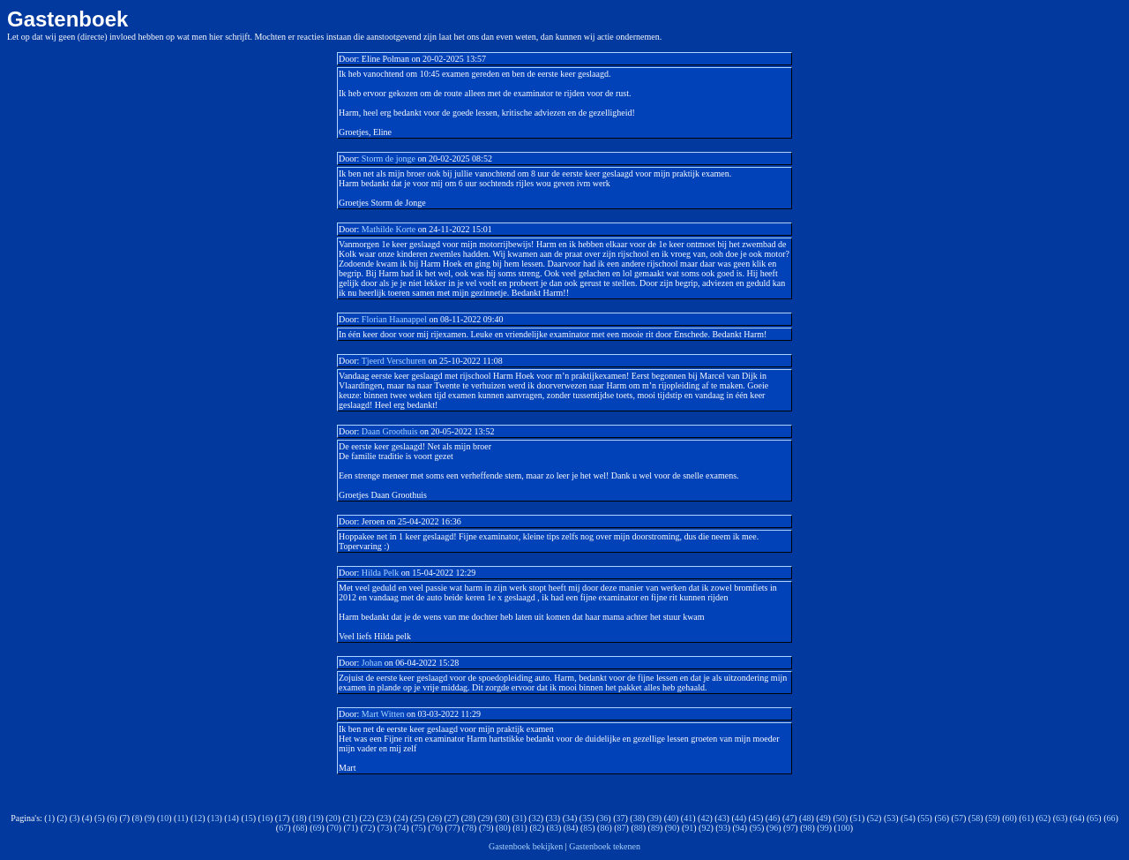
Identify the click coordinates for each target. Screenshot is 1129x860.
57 (958, 818)
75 (419, 828)
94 (740, 828)
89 (655, 828)
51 (857, 818)
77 (452, 828)
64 (1077, 818)
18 (299, 818)
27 (451, 818)
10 (164, 818)
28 (468, 818)
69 (317, 828)
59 (992, 818)
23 (383, 818)
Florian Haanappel (394, 319)
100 (843, 828)
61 (1026, 818)
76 (435, 828)
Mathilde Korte (388, 229)
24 (400, 818)
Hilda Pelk (381, 572)
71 (351, 828)
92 (705, 828)
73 (384, 828)
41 (688, 818)
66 (1111, 818)
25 (417, 818)
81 (520, 828)
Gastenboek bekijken (526, 846)
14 (232, 818)
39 (654, 818)
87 (621, 828)
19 (315, 818)
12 (197, 818)
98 (807, 828)
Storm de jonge (390, 158)
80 (502, 828)
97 (790, 828)
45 (755, 818)
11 (180, 818)
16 (265, 818)
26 (434, 818)
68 (299, 828)
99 (824, 828)
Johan (372, 663)
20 (333, 818)
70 (334, 828)
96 (773, 828)
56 (942, 818)
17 (282, 818)
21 (350, 818)
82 (537, 828)
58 (975, 818)
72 (367, 828)
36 (603, 818)
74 (401, 828)
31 (518, 818)
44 (739, 818)
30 (501, 818)
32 (536, 818)
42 (704, 818)
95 (756, 828)
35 (586, 818)
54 (907, 818)
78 (469, 828)
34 (569, 818)
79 (486, 828)
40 (671, 818)
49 (823, 818)
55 (925, 818)
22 (367, 818)
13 (214, 818)
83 (554, 828)
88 (638, 828)
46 (772, 818)
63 (1060, 818)
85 (587, 828)
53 (890, 818)
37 (621, 818)
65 (1093, 818)
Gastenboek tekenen (604, 846)
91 (688, 828)
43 (722, 818)
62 (1043, 818)
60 (1009, 818)
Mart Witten (383, 714)
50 (840, 818)
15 (248, 818)
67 (283, 828)
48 (806, 818)
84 (570, 828)
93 (723, 828)
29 (485, 818)
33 (553, 818)
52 (874, 818)
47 (789, 818)
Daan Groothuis (390, 431)
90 (672, 828)
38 (637, 818)
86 (604, 828)
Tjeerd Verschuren (394, 361)
